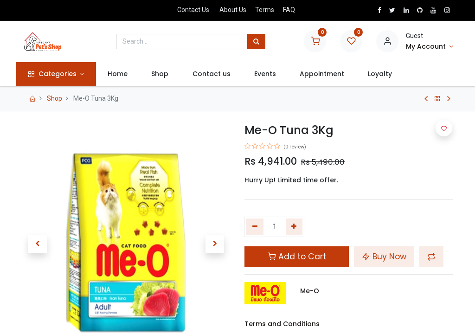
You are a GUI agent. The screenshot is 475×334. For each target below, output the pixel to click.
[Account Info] (429, 46)
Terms (264, 9)
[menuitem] (123, 74)
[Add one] (294, 226)
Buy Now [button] (384, 256)
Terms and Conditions (282, 323)
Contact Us (193, 9)
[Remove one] (254, 226)
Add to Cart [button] (297, 256)
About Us (232, 9)
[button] (37, 244)
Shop (54, 98)
